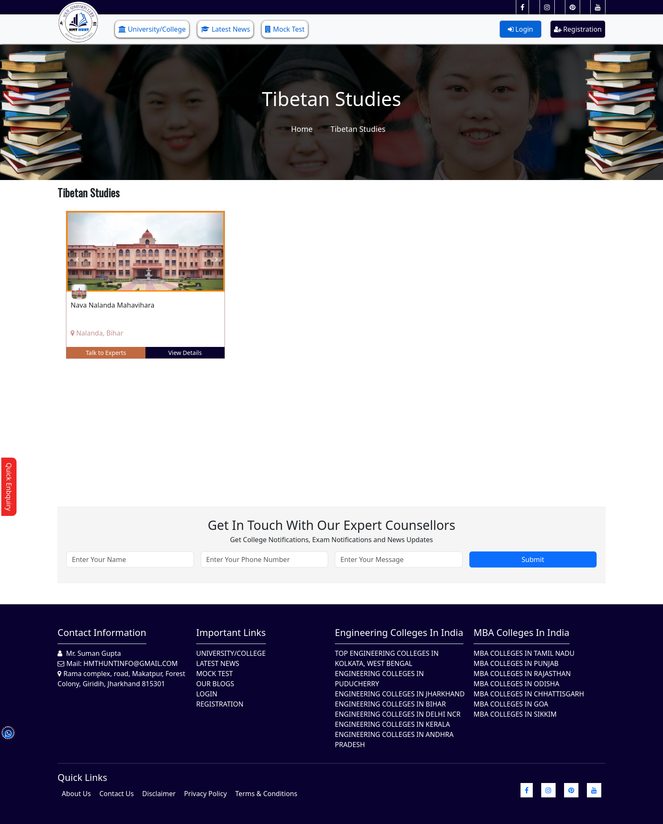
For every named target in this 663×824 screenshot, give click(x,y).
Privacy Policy (205, 793)
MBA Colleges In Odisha (516, 683)
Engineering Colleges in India (399, 632)
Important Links (231, 632)
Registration (578, 29)
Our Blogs (215, 683)
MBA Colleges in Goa (511, 704)
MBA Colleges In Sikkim (515, 714)
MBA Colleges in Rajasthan (522, 673)
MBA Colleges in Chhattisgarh (529, 693)
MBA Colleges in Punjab (516, 663)
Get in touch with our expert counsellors (331, 525)
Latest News (225, 29)
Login (520, 29)
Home (301, 129)
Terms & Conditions (266, 793)
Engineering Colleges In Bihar (390, 704)
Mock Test (284, 29)
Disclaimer (158, 793)
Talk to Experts (106, 353)
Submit (533, 559)
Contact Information (102, 632)
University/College (152, 29)
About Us (76, 793)
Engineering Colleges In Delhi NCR (397, 714)
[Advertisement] (311, 426)
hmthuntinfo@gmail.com (130, 663)
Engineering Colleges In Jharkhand (400, 693)
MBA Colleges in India (522, 632)
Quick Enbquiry (9, 487)
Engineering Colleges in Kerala (392, 724)
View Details (185, 353)
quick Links (82, 777)
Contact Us (116, 793)
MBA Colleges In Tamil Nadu (524, 653)
